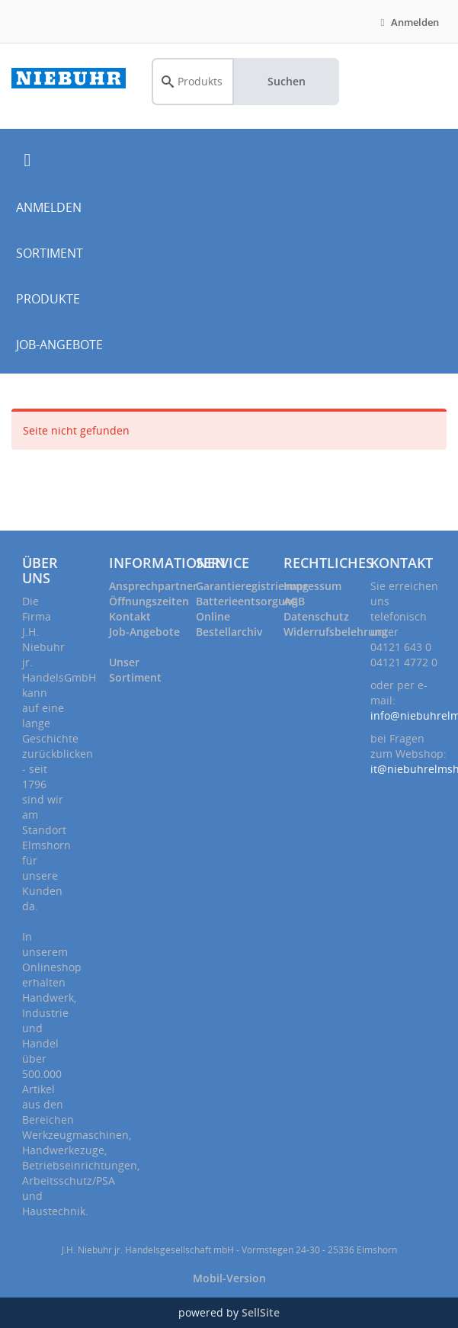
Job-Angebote (144, 631)
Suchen (286, 81)
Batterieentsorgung (247, 601)
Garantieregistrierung (252, 586)
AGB (294, 601)
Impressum (312, 586)
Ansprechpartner (153, 586)
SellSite (261, 1312)
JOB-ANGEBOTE (59, 344)
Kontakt (130, 616)
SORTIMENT (49, 253)
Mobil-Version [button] (229, 1278)
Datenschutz (316, 616)
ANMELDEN (49, 207)
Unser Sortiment (135, 670)
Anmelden (407, 22)
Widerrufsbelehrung (335, 631)
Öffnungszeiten (149, 601)
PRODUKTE (48, 298)
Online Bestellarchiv (229, 624)
